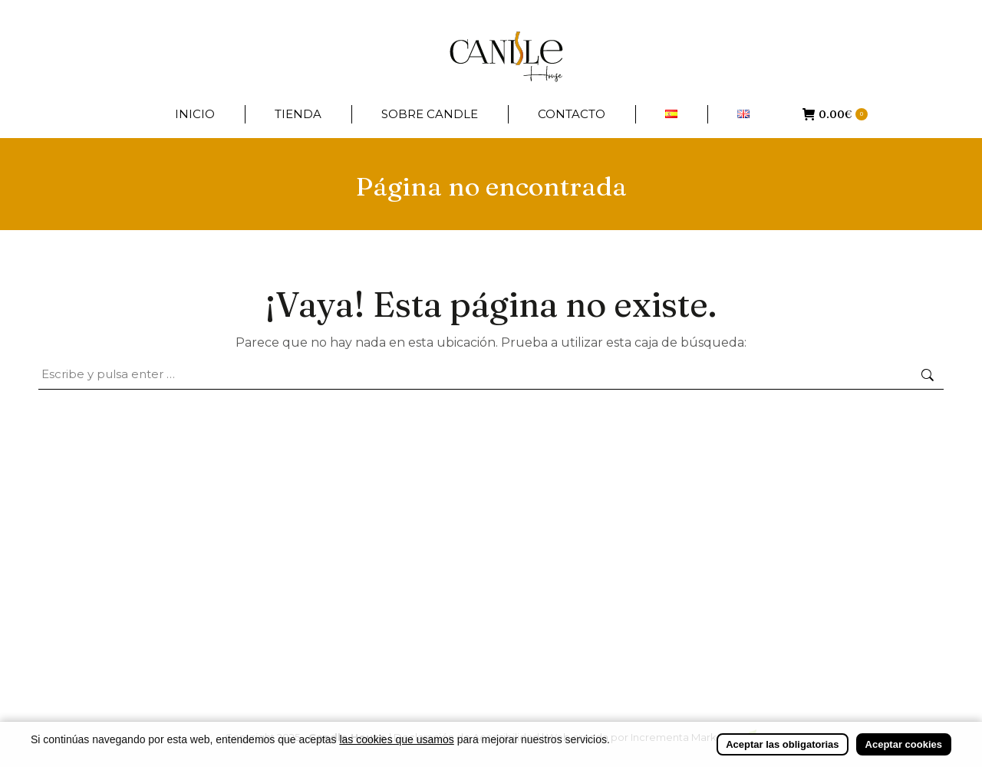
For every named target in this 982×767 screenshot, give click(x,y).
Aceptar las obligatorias (782, 749)
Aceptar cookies (903, 749)
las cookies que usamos (396, 744)
